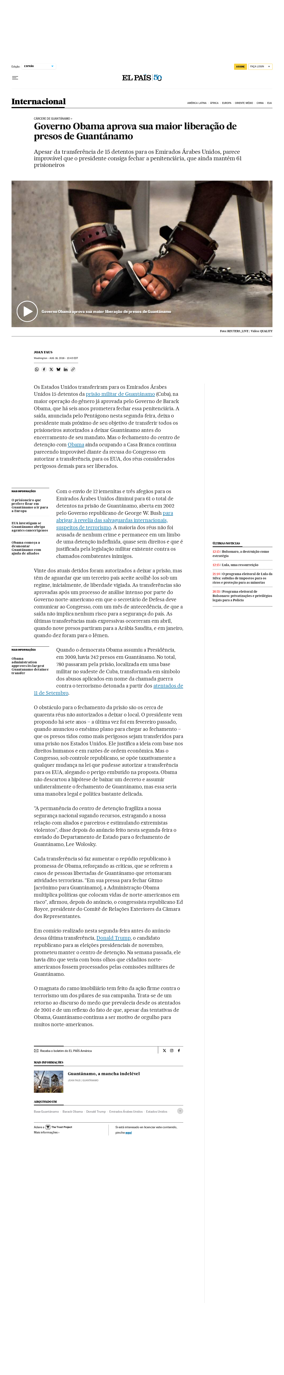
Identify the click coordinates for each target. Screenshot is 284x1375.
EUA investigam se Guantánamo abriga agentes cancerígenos (30, 527)
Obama (76, 444)
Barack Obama (73, 1111)
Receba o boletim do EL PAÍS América (66, 1051)
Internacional (39, 102)
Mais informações (47, 1132)
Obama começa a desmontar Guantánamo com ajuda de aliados (26, 548)
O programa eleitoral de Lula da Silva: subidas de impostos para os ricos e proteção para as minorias (242, 578)
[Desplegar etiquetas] (180, 1111)
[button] (142, 254)
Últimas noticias (226, 543)
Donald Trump (113, 938)
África (214, 103)
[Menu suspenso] (15, 78)
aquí (128, 1132)
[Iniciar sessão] (260, 67)
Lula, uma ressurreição (240, 565)
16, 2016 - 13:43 (63, 358)
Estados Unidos (156, 1111)
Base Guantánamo (46, 1111)
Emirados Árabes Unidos (126, 1111)
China (260, 103)
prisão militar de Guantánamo (120, 394)
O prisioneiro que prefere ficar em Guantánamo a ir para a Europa (30, 506)
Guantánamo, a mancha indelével (104, 1074)
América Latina (197, 103)
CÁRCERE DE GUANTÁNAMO (52, 118)
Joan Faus (43, 352)
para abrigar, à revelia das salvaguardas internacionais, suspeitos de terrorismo (114, 520)
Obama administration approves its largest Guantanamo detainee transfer (30, 666)
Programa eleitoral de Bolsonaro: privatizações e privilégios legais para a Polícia (242, 596)
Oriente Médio (244, 103)
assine (240, 66)
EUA (269, 103)
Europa (227, 103)
